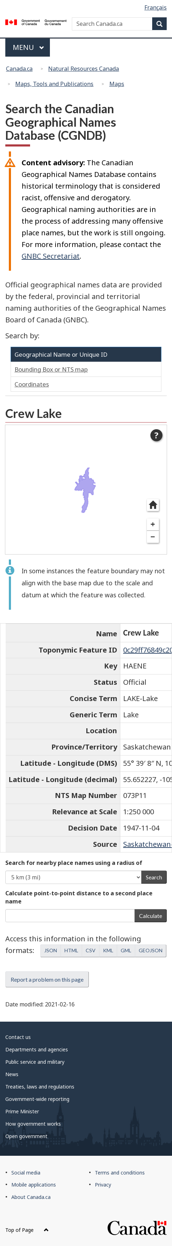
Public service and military (34, 1061)
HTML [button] (71, 950)
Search (154, 877)
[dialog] (86, 489)
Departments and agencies (36, 1049)
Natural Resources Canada (83, 69)
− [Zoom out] (152, 536)
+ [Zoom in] (152, 524)
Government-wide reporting (37, 1099)
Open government (26, 1136)
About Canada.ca (31, 1197)
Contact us (18, 1037)
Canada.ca (19, 69)
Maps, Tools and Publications (54, 84)
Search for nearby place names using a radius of (73, 863)
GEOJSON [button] (150, 950)
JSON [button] (50, 950)
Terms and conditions (120, 1172)
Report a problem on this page (47, 979)
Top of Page (27, 1230)
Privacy (103, 1184)
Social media (25, 1172)
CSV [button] (91, 950)
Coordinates (32, 384)
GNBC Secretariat (51, 256)
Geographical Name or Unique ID (61, 354)
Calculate (150, 915)
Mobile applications (33, 1184)
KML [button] (108, 950)
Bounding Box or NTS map (51, 369)
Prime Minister (22, 1111)
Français (155, 7)
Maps (116, 84)
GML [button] (126, 950)
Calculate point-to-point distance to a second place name (79, 897)
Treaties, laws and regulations (39, 1086)
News (11, 1074)
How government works (33, 1123)
